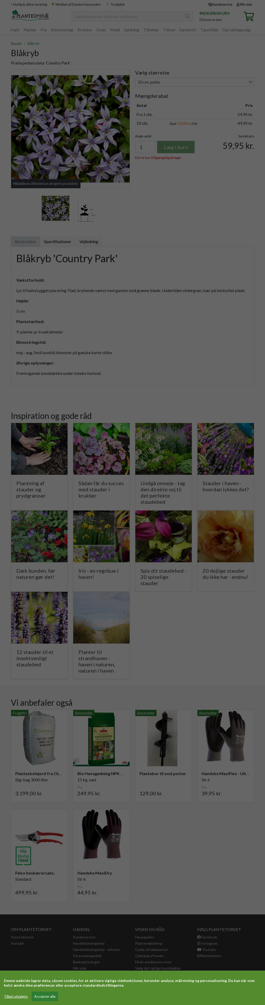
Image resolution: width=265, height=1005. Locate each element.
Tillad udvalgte (16, 996)
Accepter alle (45, 996)
